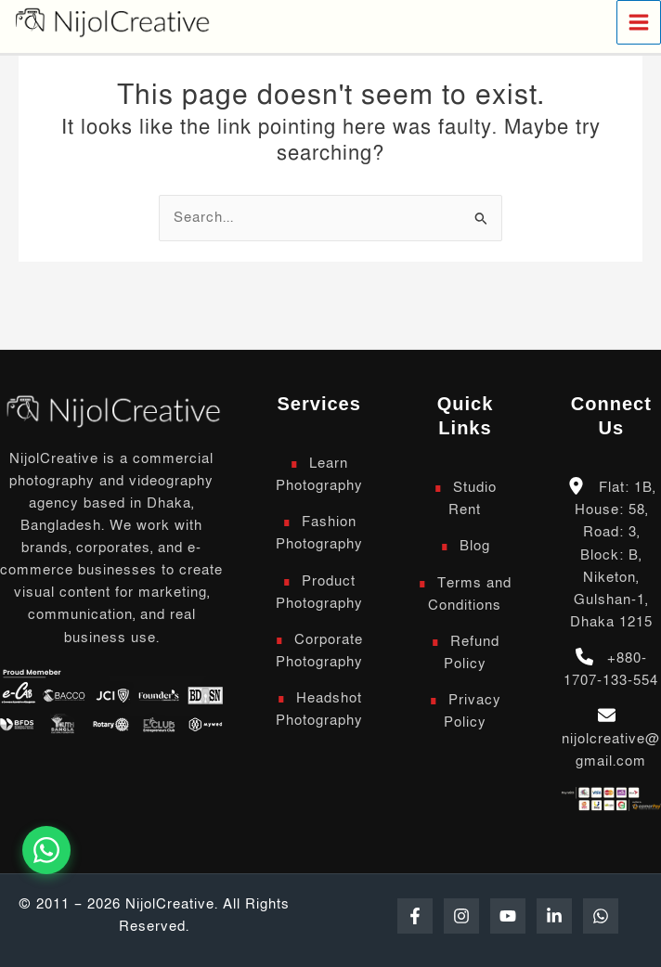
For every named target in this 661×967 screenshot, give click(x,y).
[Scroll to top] (111, 410)
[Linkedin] (554, 916)
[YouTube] (507, 916)
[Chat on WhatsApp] (46, 850)
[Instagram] (461, 916)
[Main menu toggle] (638, 22)
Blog (475, 546)
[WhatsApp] (600, 916)
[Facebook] (415, 916)
